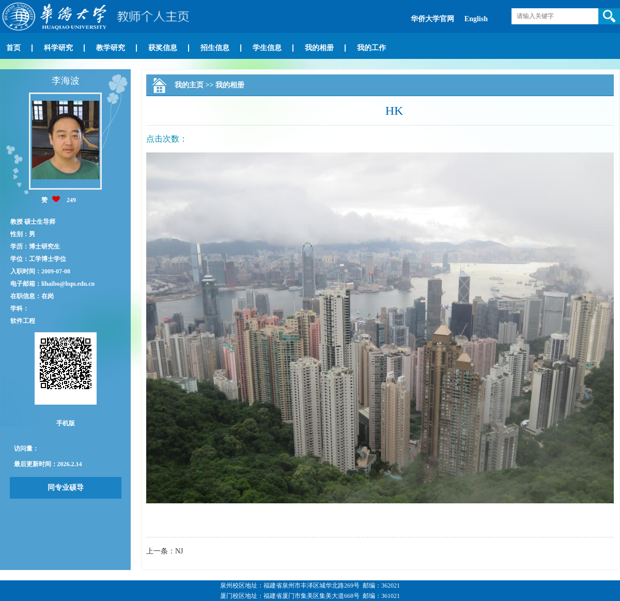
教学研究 (110, 48)
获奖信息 (162, 48)
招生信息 (214, 48)
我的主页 (189, 85)
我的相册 (319, 48)
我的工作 (371, 48)
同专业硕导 (66, 487)
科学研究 (58, 48)
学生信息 (267, 48)
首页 (13, 48)
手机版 (65, 423)
